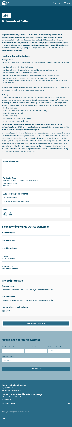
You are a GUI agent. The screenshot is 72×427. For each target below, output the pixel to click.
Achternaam (54, 347)
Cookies (27, 412)
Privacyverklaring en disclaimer (12, 412)
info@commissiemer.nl (11, 390)
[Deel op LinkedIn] (5, 214)
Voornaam (30, 347)
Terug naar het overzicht (35, 323)
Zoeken (56, 3)
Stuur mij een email (17, 183)
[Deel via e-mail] (10, 214)
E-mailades (8, 347)
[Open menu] (67, 3)
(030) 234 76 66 (8, 388)
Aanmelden (35, 368)
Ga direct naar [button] (36, 403)
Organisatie (8, 356)
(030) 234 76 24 (14, 185)
